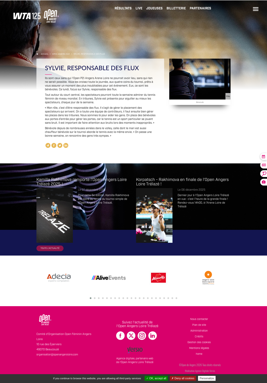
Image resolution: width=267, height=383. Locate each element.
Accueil (45, 54)
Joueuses (151, 8)
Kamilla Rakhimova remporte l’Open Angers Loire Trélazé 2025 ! (81, 182)
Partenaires (200, 8)
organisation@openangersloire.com (58, 355)
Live (135, 8)
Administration (199, 331)
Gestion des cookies (199, 343)
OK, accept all (156, 378)
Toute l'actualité (51, 248)
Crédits (199, 337)
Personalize (207, 378)
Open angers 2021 (62, 54)
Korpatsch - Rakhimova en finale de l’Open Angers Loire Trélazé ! (182, 182)
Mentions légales (199, 349)
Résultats (119, 8)
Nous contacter (199, 320)
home (199, 355)
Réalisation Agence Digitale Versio (200, 372)
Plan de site (199, 326)
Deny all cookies (182, 378)
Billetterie (174, 8)
